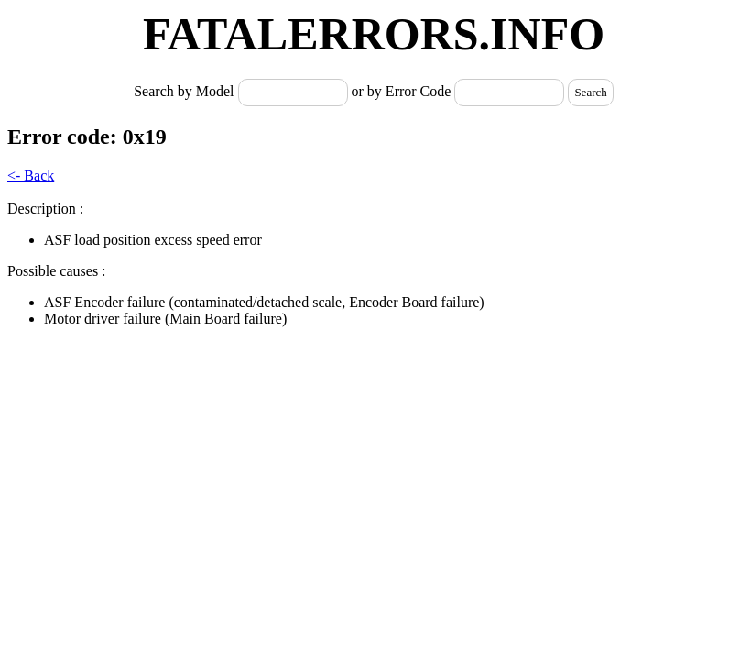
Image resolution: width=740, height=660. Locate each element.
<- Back (30, 175)
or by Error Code (401, 91)
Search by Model (185, 91)
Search (590, 92)
